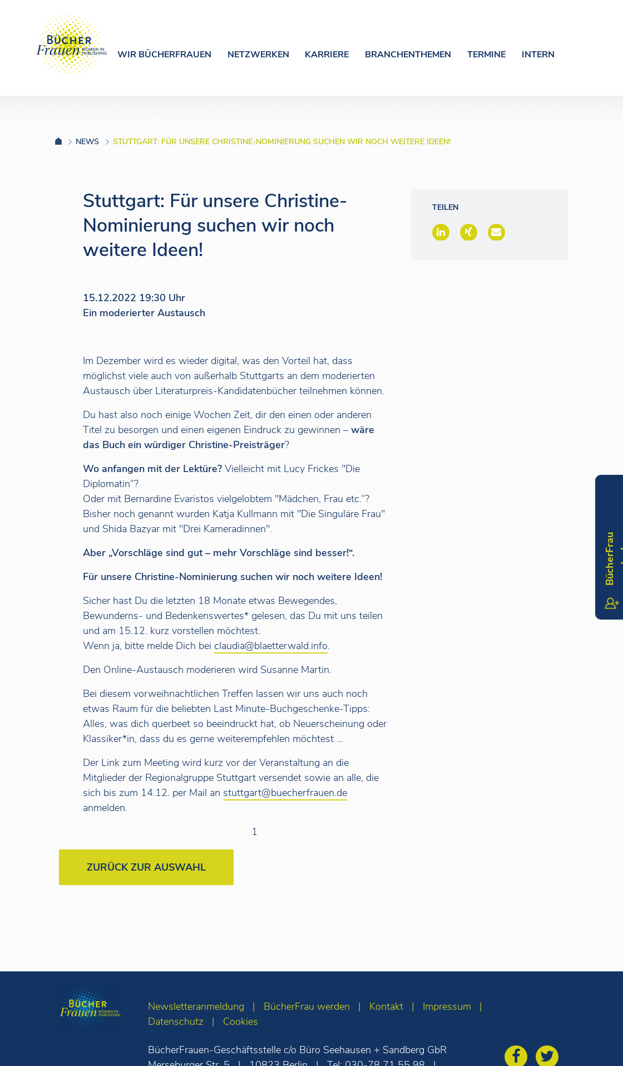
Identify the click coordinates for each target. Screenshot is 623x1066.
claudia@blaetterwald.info (271, 645)
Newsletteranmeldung (196, 1006)
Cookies (240, 1021)
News (87, 141)
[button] (440, 232)
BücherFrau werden (307, 1006)
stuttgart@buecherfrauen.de (285, 792)
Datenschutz (176, 1021)
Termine (486, 54)
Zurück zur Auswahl (146, 867)
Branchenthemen (408, 54)
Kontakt (386, 1006)
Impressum (447, 1006)
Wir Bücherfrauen (164, 54)
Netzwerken (258, 54)
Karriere (327, 54)
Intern (538, 54)
